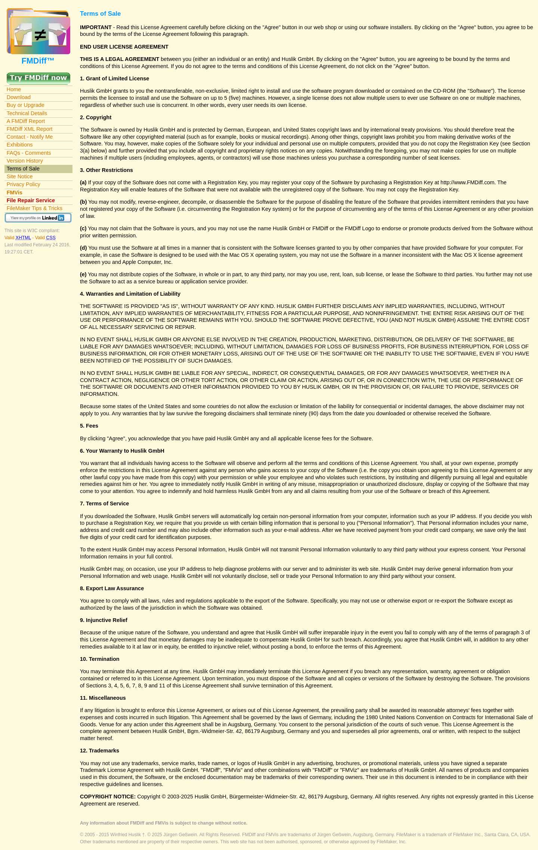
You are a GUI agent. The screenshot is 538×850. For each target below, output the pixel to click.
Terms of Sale (23, 169)
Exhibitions (20, 145)
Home (14, 89)
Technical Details (27, 113)
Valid (18, 237)
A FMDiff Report (26, 121)
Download (19, 97)
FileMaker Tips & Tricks (34, 208)
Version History (25, 161)
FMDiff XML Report (30, 129)
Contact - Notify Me (30, 137)
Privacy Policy (23, 184)
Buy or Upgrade (25, 105)
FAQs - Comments (29, 153)
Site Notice (20, 176)
